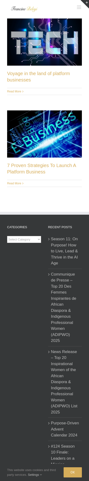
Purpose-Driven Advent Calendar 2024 (65, 429)
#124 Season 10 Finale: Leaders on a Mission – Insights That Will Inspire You (65, 461)
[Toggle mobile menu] (79, 7)
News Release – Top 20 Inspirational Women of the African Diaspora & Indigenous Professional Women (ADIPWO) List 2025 (64, 381)
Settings (35, 474)
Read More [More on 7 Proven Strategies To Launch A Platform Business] (14, 183)
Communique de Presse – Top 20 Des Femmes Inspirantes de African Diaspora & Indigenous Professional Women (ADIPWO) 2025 (63, 307)
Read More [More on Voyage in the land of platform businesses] (14, 91)
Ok (72, 472)
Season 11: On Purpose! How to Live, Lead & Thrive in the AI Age (64, 251)
